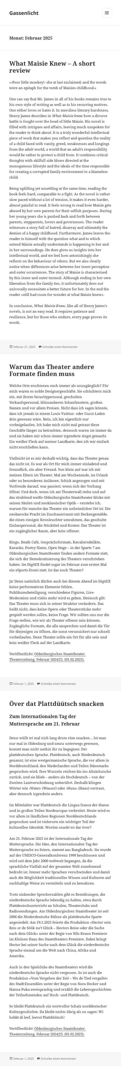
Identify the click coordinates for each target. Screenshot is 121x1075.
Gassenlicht (24, 12)
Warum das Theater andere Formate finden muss (51, 370)
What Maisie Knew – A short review (52, 67)
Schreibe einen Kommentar (60, 347)
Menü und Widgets (107, 17)
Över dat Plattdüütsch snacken (57, 703)
